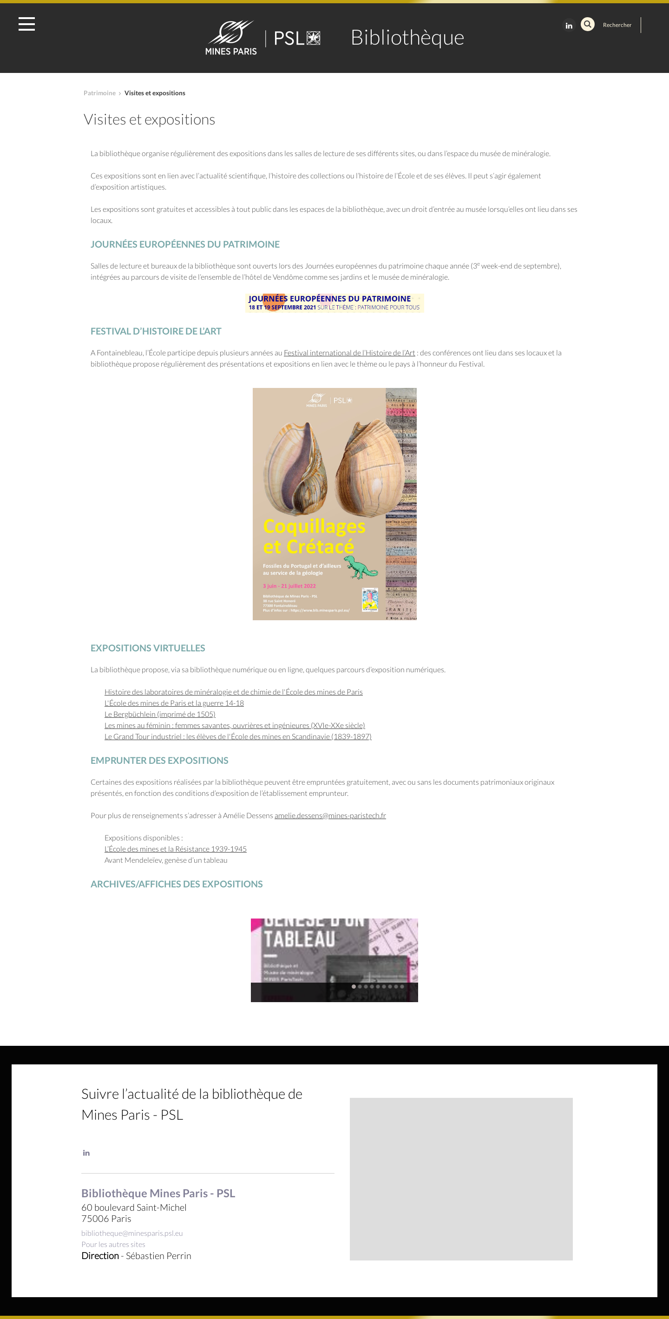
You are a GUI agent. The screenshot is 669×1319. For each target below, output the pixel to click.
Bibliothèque (407, 36)
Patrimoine (100, 93)
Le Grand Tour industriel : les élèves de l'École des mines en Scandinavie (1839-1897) (238, 736)
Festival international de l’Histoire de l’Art (349, 352)
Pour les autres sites (113, 1244)
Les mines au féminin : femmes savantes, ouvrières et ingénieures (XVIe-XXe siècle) (235, 725)
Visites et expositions (155, 93)
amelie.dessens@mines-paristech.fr (330, 815)
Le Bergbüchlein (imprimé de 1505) (160, 713)
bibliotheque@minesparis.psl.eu (132, 1232)
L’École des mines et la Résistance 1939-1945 (176, 848)
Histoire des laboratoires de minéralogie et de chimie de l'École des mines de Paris (234, 691)
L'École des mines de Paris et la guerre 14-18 (174, 702)
